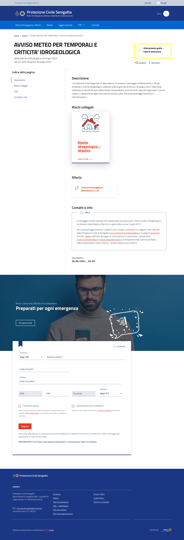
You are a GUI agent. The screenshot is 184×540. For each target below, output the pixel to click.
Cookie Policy (99, 498)
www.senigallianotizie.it (111, 239)
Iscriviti (148, 2)
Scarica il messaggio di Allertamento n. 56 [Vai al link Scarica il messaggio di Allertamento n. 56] (92, 189)
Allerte (50, 25)
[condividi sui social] (140, 63)
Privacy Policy (99, 494)
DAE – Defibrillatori (61, 505)
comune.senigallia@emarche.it (29, 508)
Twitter (88, 236)
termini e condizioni (105, 410)
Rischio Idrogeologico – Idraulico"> (90, 123)
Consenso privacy (31, 405)
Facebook (154, 233)
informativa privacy (33, 413)
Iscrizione (57, 494)
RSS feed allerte (59, 509)
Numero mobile (55, 357)
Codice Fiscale (27, 369)
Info (82, 25)
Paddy (49, 530)
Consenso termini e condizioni (90, 405)
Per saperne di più (25, 323)
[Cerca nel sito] (166, 14)
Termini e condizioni (101, 501)
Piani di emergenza (60, 501)
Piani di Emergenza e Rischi (28, 25)
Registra (25, 426)
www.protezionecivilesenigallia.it (124, 233)
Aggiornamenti (65, 25)
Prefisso (24, 353)
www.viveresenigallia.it (87, 239)
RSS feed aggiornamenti (63, 513)
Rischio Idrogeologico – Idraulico (89, 146)
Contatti (95, 25)
